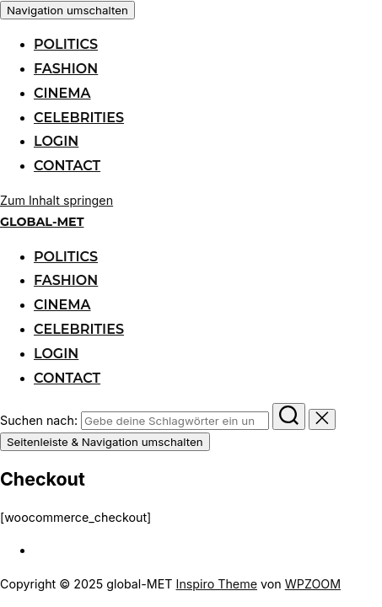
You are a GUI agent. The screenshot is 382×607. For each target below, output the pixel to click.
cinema (62, 93)
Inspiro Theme (216, 584)
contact (67, 166)
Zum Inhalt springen (56, 200)
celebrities (79, 118)
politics (66, 44)
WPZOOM (313, 584)
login (56, 141)
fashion (66, 69)
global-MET (41, 221)
